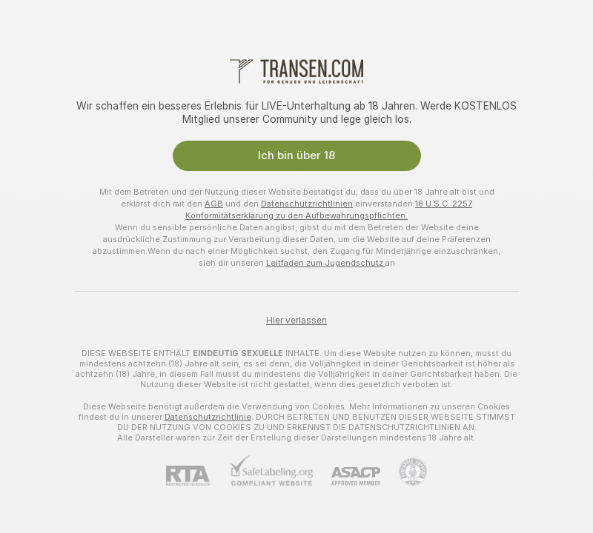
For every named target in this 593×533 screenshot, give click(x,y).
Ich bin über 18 (296, 155)
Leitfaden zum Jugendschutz (325, 263)
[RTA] (197, 476)
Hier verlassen (296, 320)
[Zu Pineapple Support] (403, 471)
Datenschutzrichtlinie (208, 417)
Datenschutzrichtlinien (307, 203)
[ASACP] (346, 476)
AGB (214, 203)
